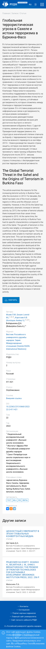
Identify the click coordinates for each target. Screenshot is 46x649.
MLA (15, 500)
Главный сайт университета (24, 616)
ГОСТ (9, 500)
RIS (19, 500)
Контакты (24, 606)
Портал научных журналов (24, 613)
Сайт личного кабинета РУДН (24, 620)
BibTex (25, 500)
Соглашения (24, 610)
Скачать (11, 300)
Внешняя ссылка (14, 398)
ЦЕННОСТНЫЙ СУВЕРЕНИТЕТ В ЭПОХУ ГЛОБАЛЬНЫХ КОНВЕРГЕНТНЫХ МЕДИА (22, 533)
